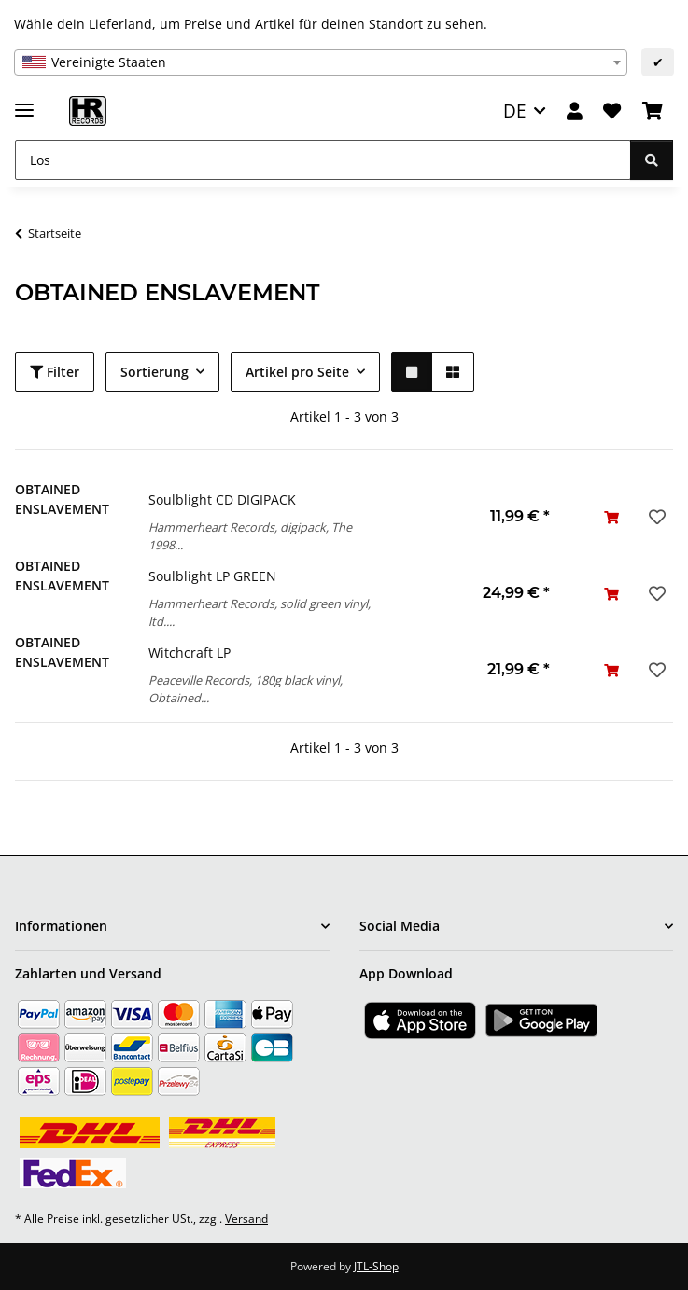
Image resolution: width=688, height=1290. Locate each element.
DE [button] (515, 110)
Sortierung (154, 372)
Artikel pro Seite (297, 372)
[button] (574, 111)
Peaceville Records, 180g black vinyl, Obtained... (245, 689)
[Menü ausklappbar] (24, 102)
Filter (54, 372)
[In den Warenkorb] (611, 517)
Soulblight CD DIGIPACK (222, 499)
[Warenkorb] (652, 111)
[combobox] (320, 62)
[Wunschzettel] (612, 111)
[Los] (323, 160)
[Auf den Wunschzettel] (655, 517)
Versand (246, 1219)
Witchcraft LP (189, 652)
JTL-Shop (376, 1266)
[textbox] (320, 62)
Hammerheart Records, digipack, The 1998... (250, 536)
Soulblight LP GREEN (212, 576)
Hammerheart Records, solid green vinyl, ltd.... (259, 612)
